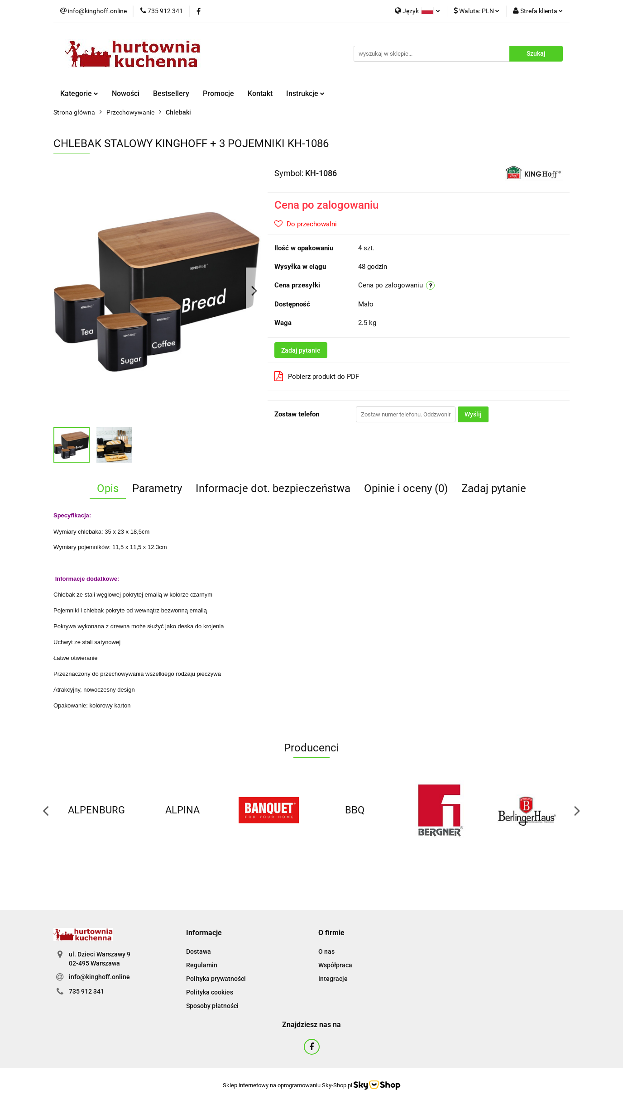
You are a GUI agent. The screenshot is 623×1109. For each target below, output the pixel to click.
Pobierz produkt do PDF (316, 376)
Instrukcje (305, 93)
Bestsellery (171, 93)
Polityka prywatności (216, 978)
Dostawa (198, 951)
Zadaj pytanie (301, 350)
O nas (326, 951)
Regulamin (201, 965)
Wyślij (473, 414)
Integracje (333, 978)
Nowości (125, 93)
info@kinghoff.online (99, 976)
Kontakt (260, 93)
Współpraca (335, 965)
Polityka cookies (209, 992)
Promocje (218, 93)
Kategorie (79, 93)
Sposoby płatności (212, 1005)
